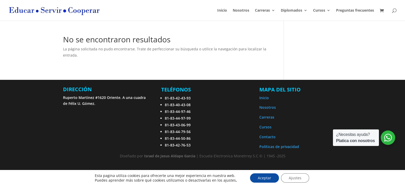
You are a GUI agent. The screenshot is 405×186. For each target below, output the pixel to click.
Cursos (319, 11)
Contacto (267, 136)
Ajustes (295, 177)
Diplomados (291, 11)
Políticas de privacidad (279, 146)
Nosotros (241, 11)
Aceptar (264, 177)
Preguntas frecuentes (355, 11)
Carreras (262, 11)
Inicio (222, 11)
